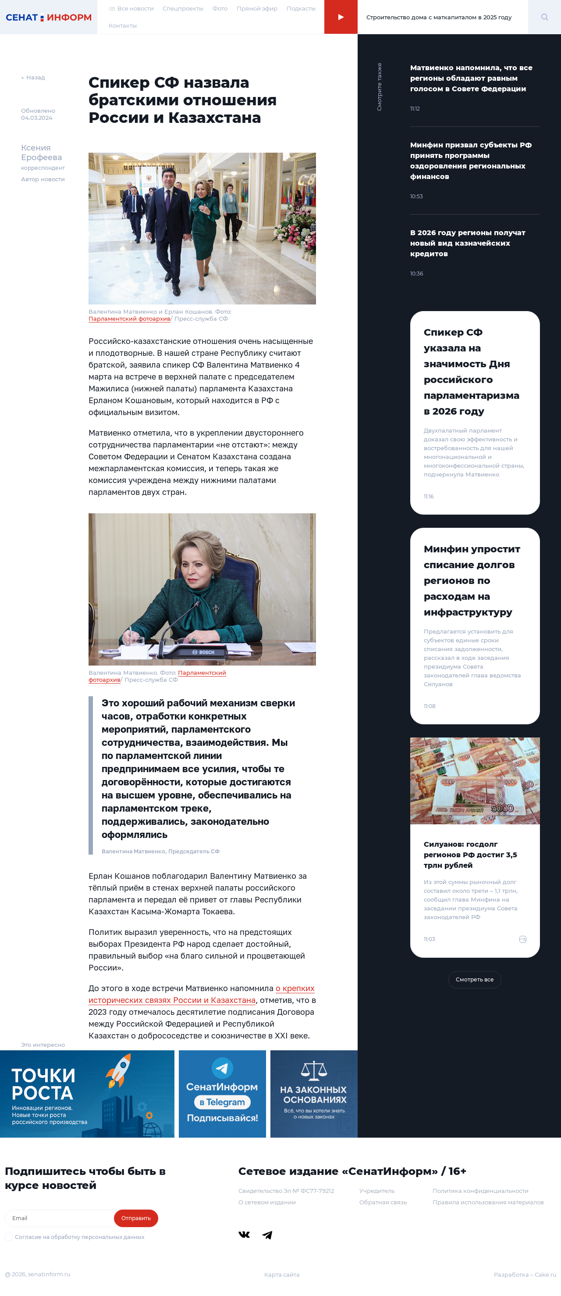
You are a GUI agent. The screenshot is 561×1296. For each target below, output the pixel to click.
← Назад (33, 77)
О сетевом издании (267, 1202)
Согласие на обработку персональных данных (79, 1237)
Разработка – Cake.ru (525, 1274)
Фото (220, 8)
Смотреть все (475, 979)
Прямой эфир (257, 8)
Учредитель (376, 1190)
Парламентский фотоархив (129, 318)
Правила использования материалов (488, 1202)
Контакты (123, 25)
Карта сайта (282, 1274)
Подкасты (301, 8)
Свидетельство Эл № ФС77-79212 (286, 1190)
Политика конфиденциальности (481, 1190)
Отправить (136, 1218)
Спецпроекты (183, 8)
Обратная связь (383, 1202)
